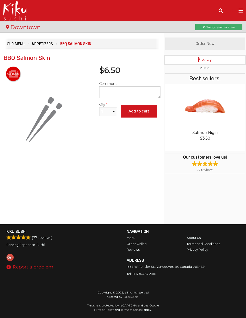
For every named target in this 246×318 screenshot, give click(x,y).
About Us (194, 238)
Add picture (13, 74)
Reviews (133, 249)
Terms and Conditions (203, 244)
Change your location (219, 27)
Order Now (205, 43)
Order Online (137, 244)
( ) (230, 10)
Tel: (141, 274)
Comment (129, 89)
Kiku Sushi (16, 231)
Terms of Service (132, 310)
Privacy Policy (197, 249)
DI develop (131, 297)
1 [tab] (205, 148)
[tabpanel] (205, 117)
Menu (131, 238)
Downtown (23, 27)
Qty (108, 109)
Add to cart (139, 111)
